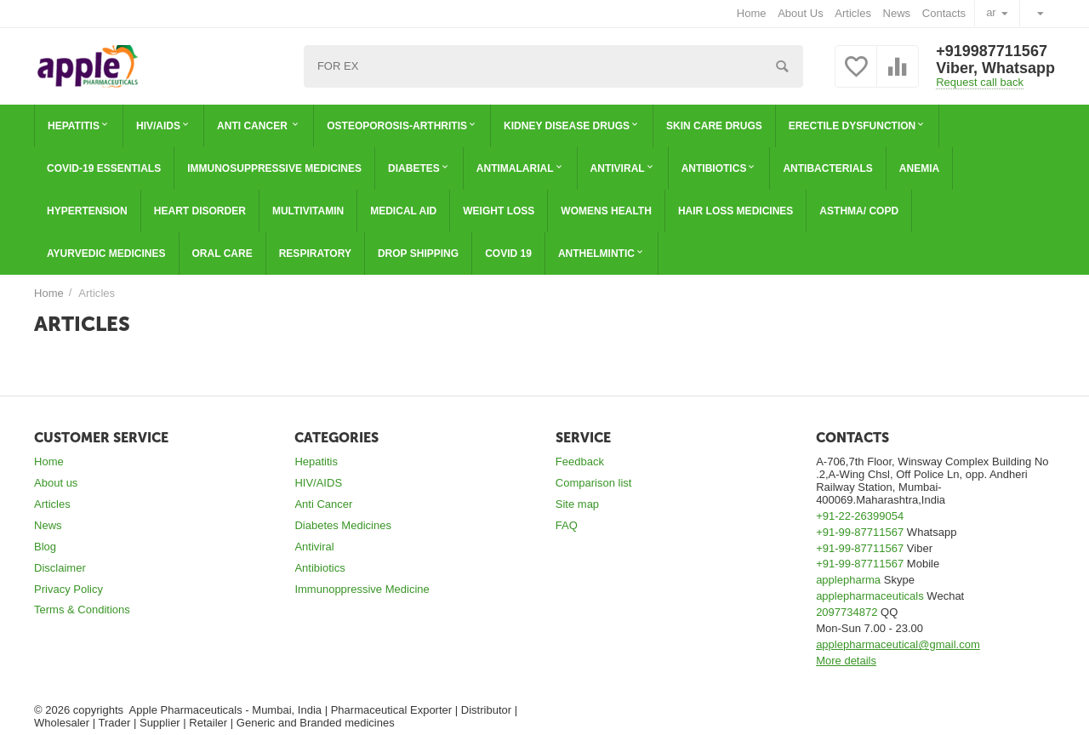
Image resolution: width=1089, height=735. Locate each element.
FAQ (567, 525)
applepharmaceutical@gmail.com (898, 644)
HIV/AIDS (318, 482)
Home (752, 13)
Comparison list (594, 482)
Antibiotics (319, 567)
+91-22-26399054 (860, 516)
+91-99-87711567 (860, 532)
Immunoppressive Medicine (361, 589)
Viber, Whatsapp (995, 68)
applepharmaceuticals (870, 596)
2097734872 (846, 612)
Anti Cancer (323, 504)
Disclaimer (60, 567)
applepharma (848, 579)
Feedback (580, 461)
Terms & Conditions (82, 609)
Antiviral (314, 546)
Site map (577, 504)
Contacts (944, 13)
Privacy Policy (68, 589)
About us (55, 482)
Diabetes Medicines (342, 525)
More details (846, 660)
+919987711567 (991, 51)
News (897, 13)
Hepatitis (316, 461)
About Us (801, 13)
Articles (853, 13)
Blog (45, 546)
